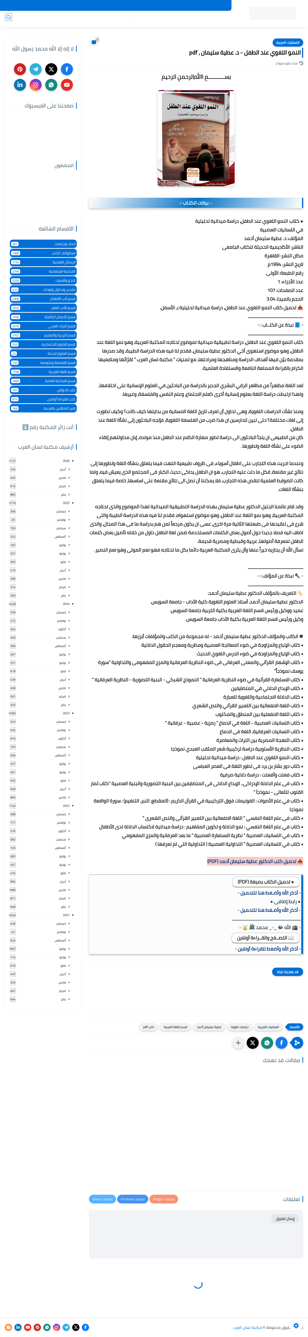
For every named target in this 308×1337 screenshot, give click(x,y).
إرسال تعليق (285, 1218)
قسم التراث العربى (43, 326)
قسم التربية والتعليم (43, 335)
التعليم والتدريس (75, 19)
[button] (282, 1043)
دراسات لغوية (239, 1027)
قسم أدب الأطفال (43, 298)
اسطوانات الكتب (43, 252)
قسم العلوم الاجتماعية (43, 344)
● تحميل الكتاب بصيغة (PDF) (266, 881)
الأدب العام (101, 19)
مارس (62, 477)
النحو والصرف (43, 280)
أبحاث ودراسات (43, 243)
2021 (66, 915)
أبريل (63, 469)
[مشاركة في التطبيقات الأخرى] (238, 1043)
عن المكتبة (128, 5)
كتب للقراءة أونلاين (43, 399)
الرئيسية (224, 19)
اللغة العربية (123, 19)
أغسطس (60, 536)
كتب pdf (148, 1027)
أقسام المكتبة (202, 19)
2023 (66, 713)
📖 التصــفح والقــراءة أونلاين (265, 937)
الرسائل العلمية (43, 262)
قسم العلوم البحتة (43, 353)
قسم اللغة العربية (175, 1027)
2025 (66, 503)
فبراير (62, 486)
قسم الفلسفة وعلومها (43, 362)
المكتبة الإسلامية (152, 19)
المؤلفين (178, 19)
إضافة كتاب (86, 5)
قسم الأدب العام (43, 307)
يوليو (62, 545)
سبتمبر (61, 528)
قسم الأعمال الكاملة (43, 316)
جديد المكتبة (216, 5)
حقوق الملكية (151, 5)
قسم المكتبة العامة (43, 380)
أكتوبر (62, 629)
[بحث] (8, 19)
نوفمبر (61, 519)
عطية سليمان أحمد (209, 1027)
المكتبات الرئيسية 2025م (184, 5)
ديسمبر (61, 511)
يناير (63, 494)
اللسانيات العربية (288, 42)
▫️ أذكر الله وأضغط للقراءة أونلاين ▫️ (268, 948)
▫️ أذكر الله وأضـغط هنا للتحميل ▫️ (269, 892)
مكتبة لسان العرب (247, 1327)
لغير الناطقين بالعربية (43, 408)
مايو (63, 562)
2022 (66, 805)
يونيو (62, 553)
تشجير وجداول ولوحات (43, 289)
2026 (66, 461)
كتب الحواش (43, 389)
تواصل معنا (108, 5)
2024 (66, 604)
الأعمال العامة (45, 19)
